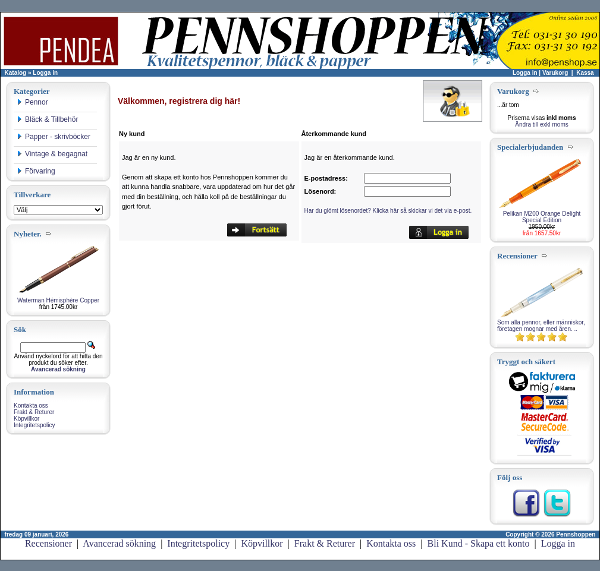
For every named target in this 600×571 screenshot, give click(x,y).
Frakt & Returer (34, 412)
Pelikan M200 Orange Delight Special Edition (542, 216)
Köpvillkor (26, 418)
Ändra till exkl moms (541, 124)
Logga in (45, 73)
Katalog (16, 73)
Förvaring (36, 171)
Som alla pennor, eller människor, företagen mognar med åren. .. (541, 325)
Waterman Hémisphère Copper (58, 300)
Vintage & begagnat (52, 154)
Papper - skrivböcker (53, 137)
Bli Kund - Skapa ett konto (479, 543)
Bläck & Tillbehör (47, 119)
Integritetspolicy (34, 425)
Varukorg (555, 73)
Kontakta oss (31, 405)
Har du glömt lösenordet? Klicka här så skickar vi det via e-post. (388, 210)
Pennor (32, 102)
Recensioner (48, 543)
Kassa (584, 73)
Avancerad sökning (119, 543)
